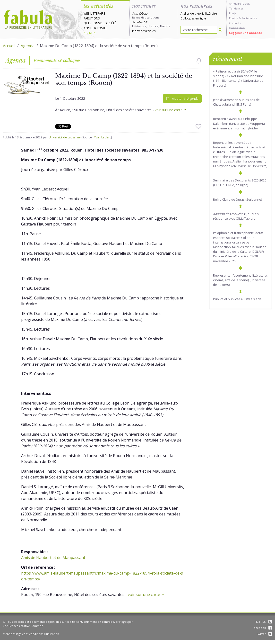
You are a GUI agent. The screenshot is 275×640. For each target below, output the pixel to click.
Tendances (236, 8)
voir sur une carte (169, 110)
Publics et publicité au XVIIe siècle (237, 299)
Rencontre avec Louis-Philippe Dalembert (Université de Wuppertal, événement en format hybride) (239, 123)
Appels (88, 28)
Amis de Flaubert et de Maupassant (53, 557)
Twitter (264, 634)
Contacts (235, 23)
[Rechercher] (220, 30)
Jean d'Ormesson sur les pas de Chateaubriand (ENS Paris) (236, 102)
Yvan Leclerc (102, 137)
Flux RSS (263, 621)
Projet (233, 13)
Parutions (92, 18)
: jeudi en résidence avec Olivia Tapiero (236, 216)
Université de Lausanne (65, 137)
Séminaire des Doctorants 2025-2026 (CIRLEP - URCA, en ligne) (239, 182)
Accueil (9, 45)
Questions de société (100, 23)
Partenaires (249, 18)
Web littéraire (94, 13)
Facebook (262, 628)
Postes (102, 28)
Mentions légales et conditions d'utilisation (31, 634)
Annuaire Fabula (239, 3)
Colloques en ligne (193, 18)
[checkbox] (198, 60)
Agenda (89, 33)
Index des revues (143, 31)
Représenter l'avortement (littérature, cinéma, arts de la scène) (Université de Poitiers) (240, 280)
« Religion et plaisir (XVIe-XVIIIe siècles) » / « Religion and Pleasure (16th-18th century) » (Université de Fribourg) (238, 78)
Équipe (233, 18)
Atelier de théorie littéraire (198, 13)
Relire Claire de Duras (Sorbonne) (237, 199)
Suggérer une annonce (245, 33)
